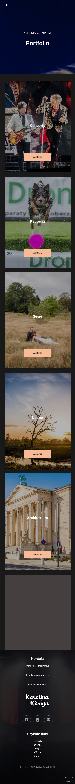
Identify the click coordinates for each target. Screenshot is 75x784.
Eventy (37, 744)
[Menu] (69, 5)
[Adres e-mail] (48, 719)
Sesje (37, 748)
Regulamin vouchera (37, 684)
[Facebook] (26, 719)
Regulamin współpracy (37, 675)
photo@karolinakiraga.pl (37, 665)
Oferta (37, 752)
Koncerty (37, 740)
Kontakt (37, 756)
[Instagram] (37, 719)
